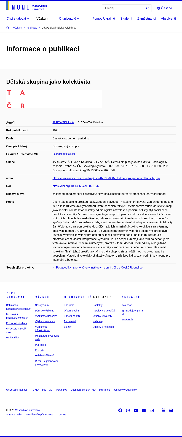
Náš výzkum (42, 305)
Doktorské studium (16, 323)
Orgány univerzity (102, 316)
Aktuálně (131, 297)
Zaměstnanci (146, 18)
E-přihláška (12, 337)
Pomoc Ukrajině (103, 18)
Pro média (127, 319)
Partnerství (70, 321)
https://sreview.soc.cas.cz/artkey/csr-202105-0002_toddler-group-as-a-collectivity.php (106, 178)
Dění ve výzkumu (44, 310)
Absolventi (168, 18)
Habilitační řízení (44, 355)
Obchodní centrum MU (83, 389)
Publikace (40, 344)
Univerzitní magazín (17, 389)
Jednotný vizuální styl (125, 389)
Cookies (61, 414)
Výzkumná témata (45, 321)
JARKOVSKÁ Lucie (63, 122)
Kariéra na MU (72, 316)
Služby (67, 326)
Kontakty (97, 305)
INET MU (47, 389)
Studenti (126, 18)
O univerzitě (78, 297)
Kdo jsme (69, 305)
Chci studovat (15, 295)
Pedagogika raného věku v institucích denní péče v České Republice (99, 267)
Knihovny (98, 321)
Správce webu (14, 414)
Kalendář (127, 305)
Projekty (39, 350)
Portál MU (61, 389)
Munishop (104, 389)
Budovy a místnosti (103, 326)
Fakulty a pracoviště (104, 310)
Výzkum (42, 297)
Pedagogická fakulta (64, 153)
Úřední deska (71, 310)
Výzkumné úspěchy (46, 316)
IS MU (35, 389)
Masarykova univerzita (27, 410)
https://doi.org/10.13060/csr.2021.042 (76, 186)
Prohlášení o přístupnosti (39, 414)
